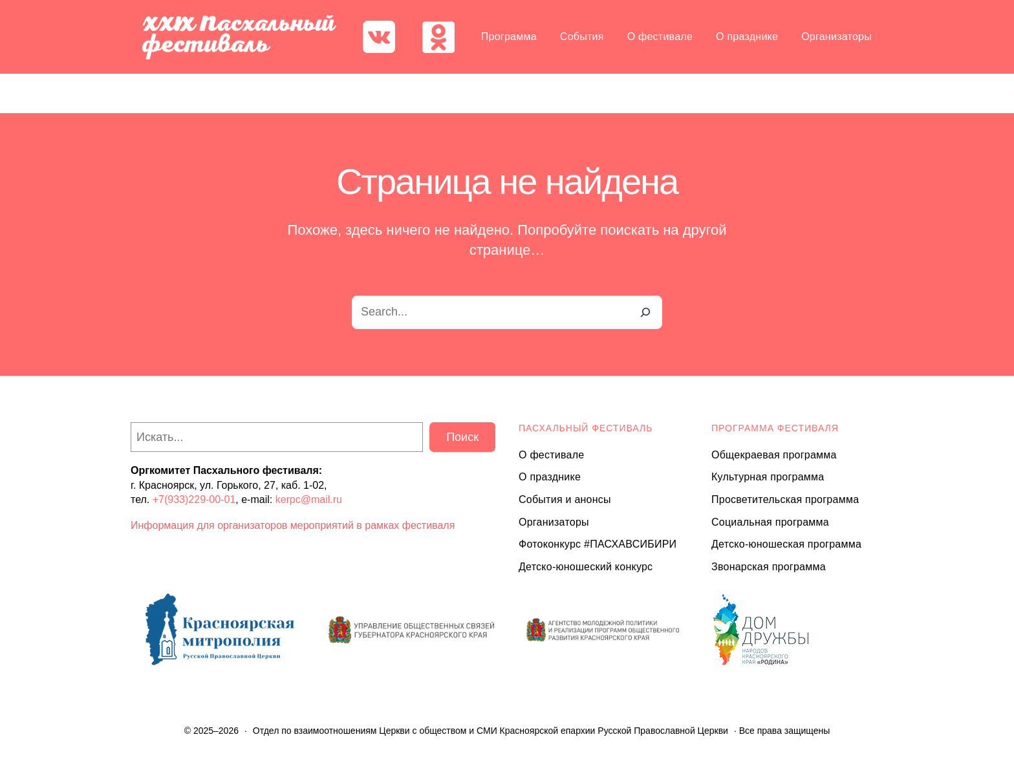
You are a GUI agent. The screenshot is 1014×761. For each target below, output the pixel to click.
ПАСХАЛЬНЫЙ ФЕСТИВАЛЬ (586, 428)
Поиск (462, 437)
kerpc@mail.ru (308, 499)
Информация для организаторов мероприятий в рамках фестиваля (293, 525)
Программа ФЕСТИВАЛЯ (775, 428)
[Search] (645, 312)
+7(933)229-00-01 (194, 499)
